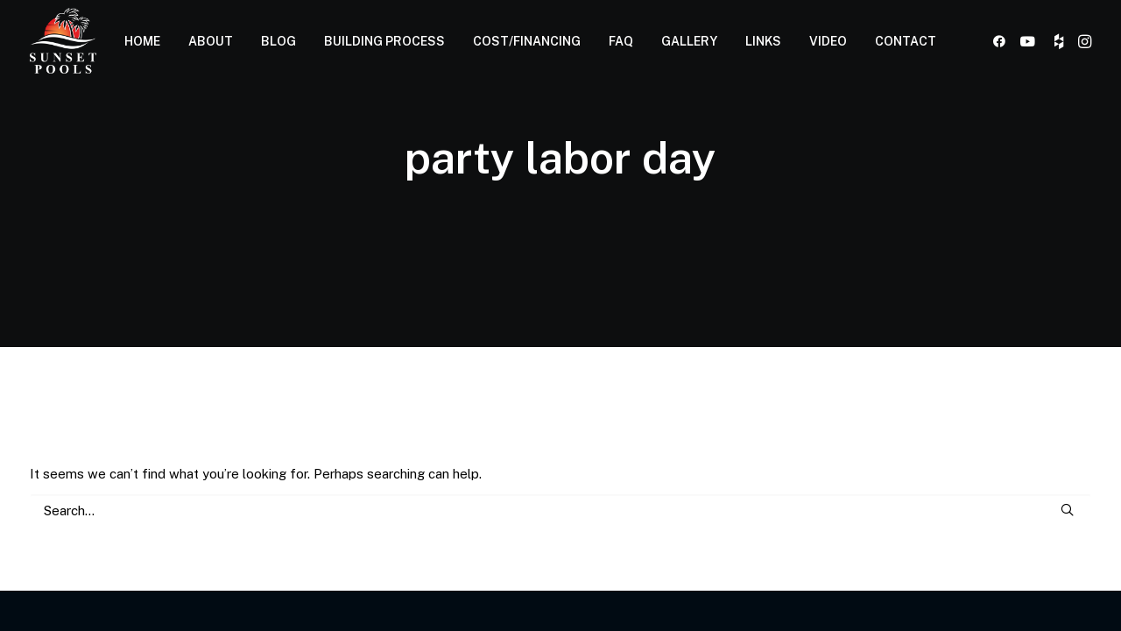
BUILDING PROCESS (384, 41)
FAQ (621, 41)
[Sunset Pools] (63, 41)
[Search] (560, 510)
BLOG (278, 41)
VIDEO (828, 41)
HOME (142, 41)
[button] (1002, 41)
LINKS (763, 41)
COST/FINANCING (527, 41)
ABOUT (210, 41)
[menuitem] (142, 41)
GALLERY (689, 41)
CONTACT (905, 41)
